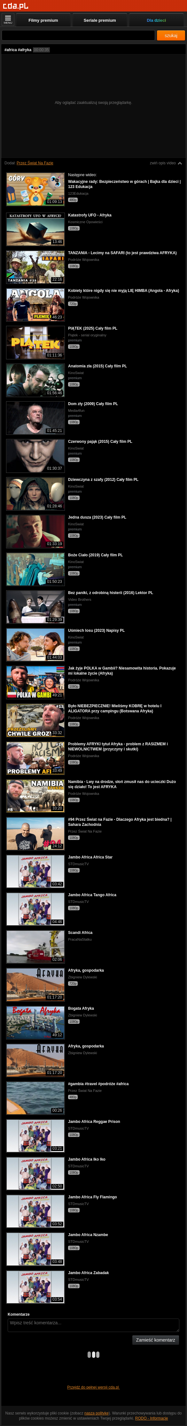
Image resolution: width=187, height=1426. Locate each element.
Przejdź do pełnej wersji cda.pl (93, 1387)
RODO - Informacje (151, 1418)
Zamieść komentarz (155, 1340)
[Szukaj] (78, 35)
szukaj (171, 35)
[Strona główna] (15, 6)
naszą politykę (96, 1413)
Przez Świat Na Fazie (35, 163)
